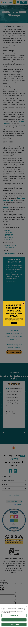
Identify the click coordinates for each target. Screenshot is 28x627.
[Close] (26, 606)
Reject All (14, 620)
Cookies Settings (13, 615)
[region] (14, 615)
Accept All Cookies (14, 624)
